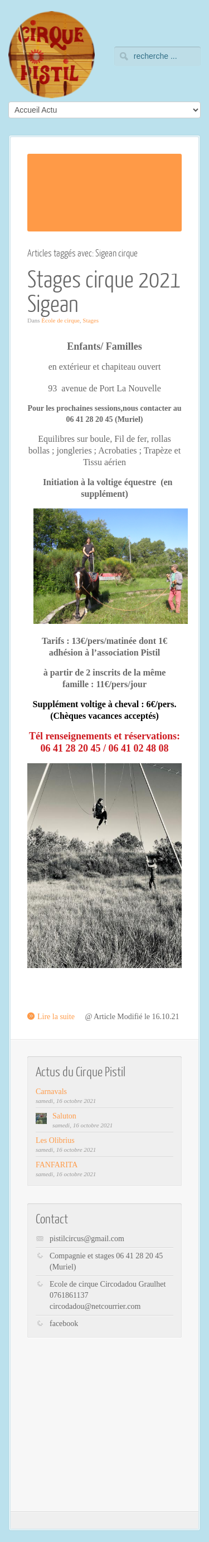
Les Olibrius (55, 1140)
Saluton (64, 1116)
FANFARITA (56, 1165)
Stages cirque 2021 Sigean (104, 290)
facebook (64, 1323)
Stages (90, 320)
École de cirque (60, 320)
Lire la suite (56, 1016)
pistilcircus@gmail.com (87, 1238)
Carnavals (51, 1091)
